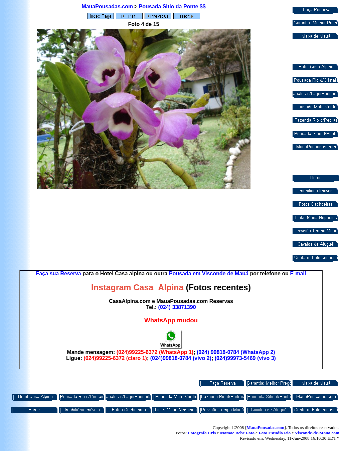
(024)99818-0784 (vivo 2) (180, 358)
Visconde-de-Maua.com (317, 432)
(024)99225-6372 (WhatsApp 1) (155, 352)
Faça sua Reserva (58, 273)
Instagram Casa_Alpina (137, 287)
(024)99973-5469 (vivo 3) (245, 358)
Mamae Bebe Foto (237, 432)
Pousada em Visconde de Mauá (208, 273)
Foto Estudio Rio (275, 432)
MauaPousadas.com (107, 6)
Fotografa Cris (202, 432)
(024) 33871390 (177, 307)
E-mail (298, 273)
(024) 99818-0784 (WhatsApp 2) (236, 352)
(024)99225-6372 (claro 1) (115, 358)
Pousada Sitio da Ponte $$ (172, 6)
